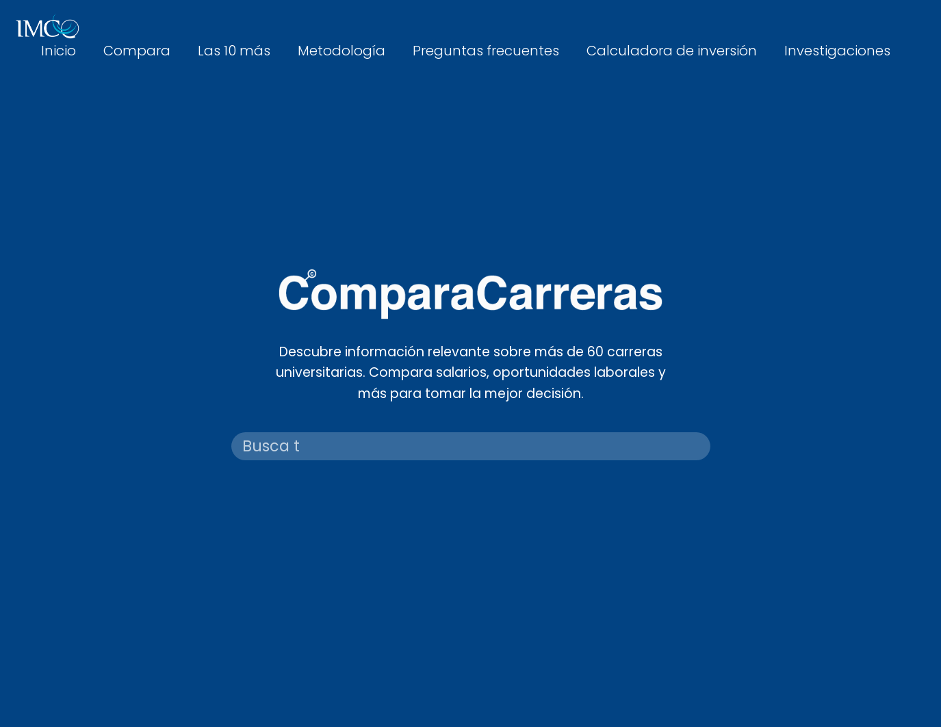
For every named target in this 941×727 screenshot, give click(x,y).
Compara (136, 50)
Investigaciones (837, 50)
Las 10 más (234, 50)
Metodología (341, 50)
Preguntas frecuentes (486, 50)
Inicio (58, 50)
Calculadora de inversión (671, 50)
